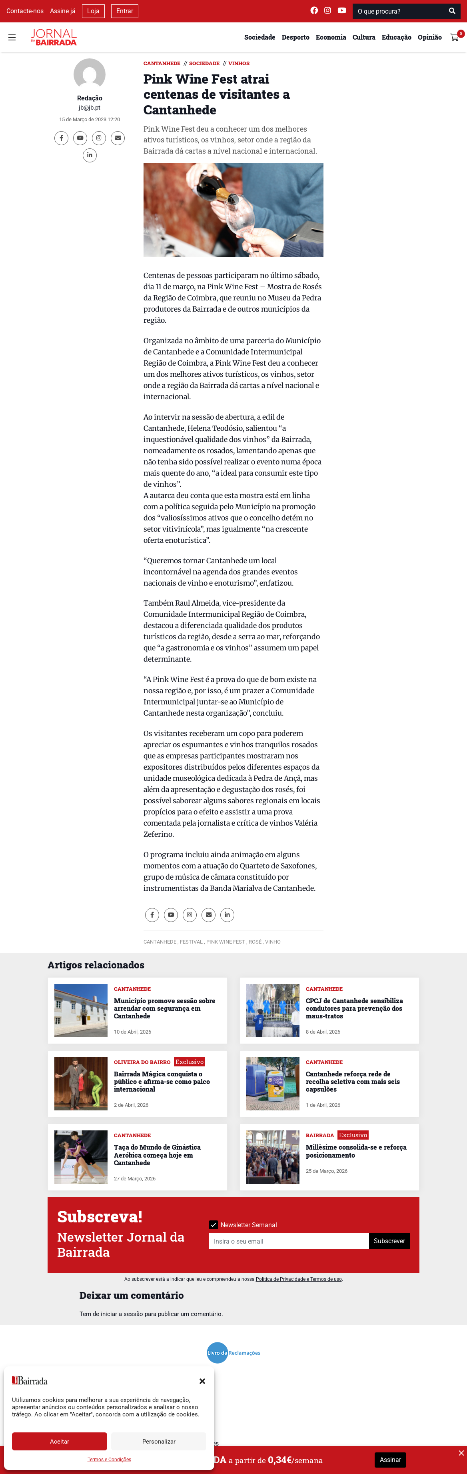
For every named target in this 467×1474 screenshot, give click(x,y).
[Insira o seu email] (289, 1241)
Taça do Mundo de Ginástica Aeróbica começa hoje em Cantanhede (157, 1154)
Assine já (63, 11)
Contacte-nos (25, 11)
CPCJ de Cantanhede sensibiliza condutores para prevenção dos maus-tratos (354, 1008)
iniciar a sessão (122, 1314)
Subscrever (389, 1241)
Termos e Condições (109, 1459)
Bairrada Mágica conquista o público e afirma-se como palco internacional (162, 1081)
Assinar (390, 1460)
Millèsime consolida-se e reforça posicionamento (356, 1151)
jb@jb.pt (89, 107)
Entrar (124, 11)
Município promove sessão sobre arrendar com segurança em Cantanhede (165, 1008)
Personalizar (159, 1441)
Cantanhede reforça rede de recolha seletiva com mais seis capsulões (353, 1081)
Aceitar (59, 1441)
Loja (93, 11)
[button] (202, 1380)
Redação (89, 98)
